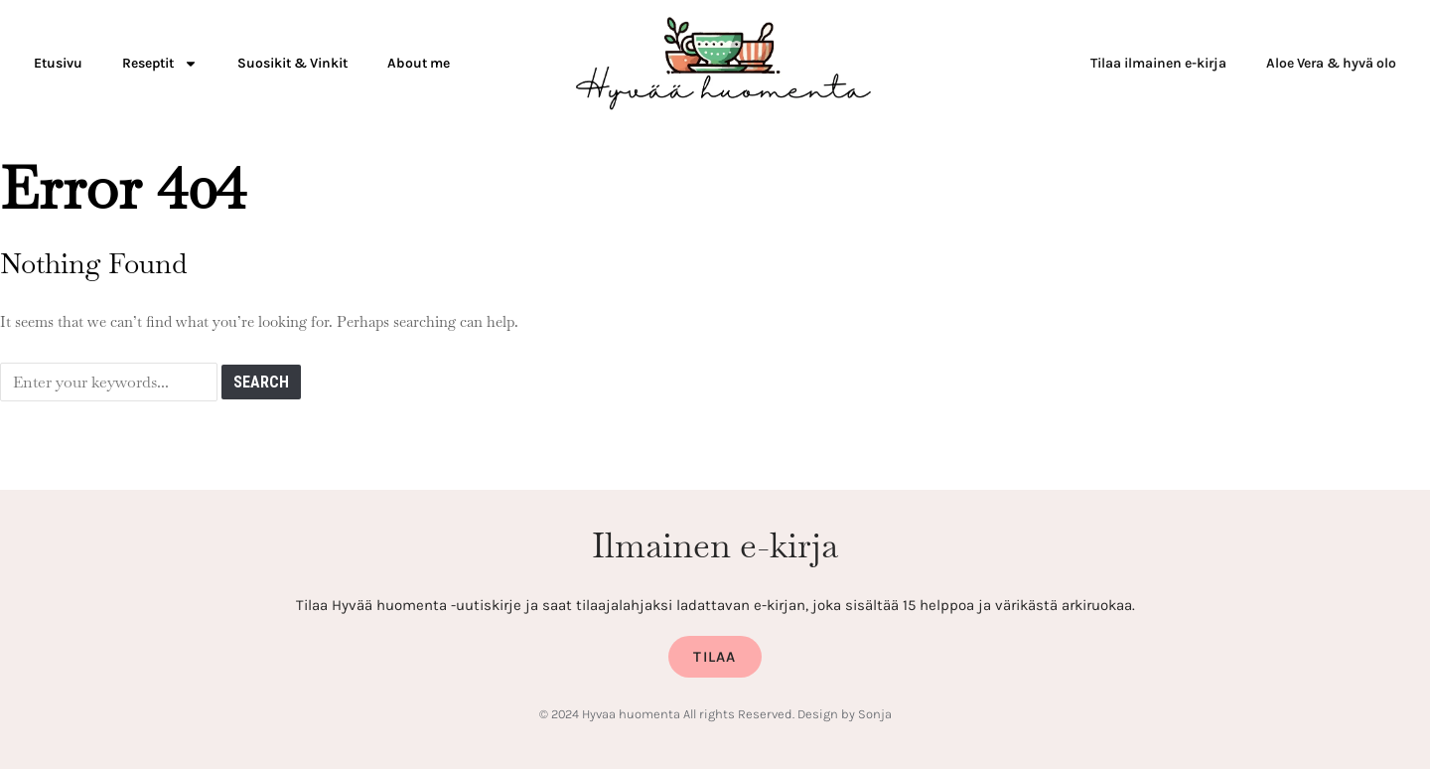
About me (418, 63)
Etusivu (58, 63)
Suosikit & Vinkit (292, 63)
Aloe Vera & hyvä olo (1331, 63)
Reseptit (160, 63)
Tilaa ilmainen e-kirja (1158, 63)
